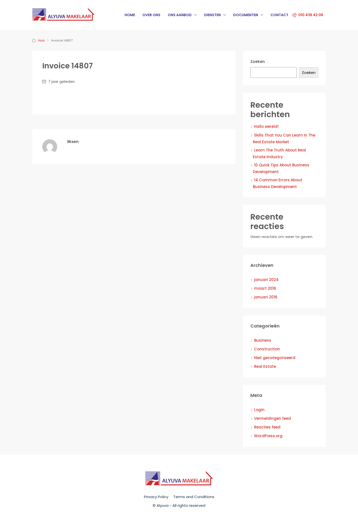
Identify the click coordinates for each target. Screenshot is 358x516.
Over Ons (151, 14)
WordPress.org (268, 435)
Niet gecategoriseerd (274, 357)
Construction (267, 349)
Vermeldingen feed (272, 418)
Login (259, 409)
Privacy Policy (156, 496)
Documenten (245, 14)
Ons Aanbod (180, 14)
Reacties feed (267, 427)
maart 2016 (265, 288)
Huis (41, 40)
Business (262, 340)
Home (130, 14)
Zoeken (257, 61)
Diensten (212, 14)
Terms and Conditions (193, 496)
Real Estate (265, 366)
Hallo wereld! (266, 126)
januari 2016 (265, 297)
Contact (279, 14)
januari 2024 (266, 279)
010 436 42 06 (307, 14)
